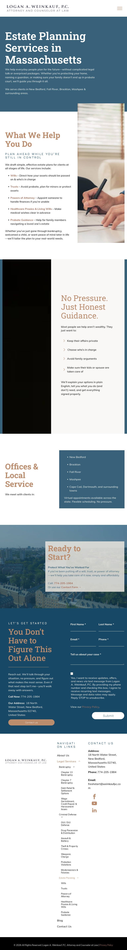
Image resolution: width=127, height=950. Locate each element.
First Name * (78, 624)
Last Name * (106, 624)
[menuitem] (69, 755)
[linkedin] (94, 810)
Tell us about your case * (85, 654)
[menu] (119, 8)
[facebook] (94, 797)
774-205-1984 (30, 696)
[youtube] (94, 804)
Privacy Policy (90, 706)
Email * (74, 639)
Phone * (103, 639)
